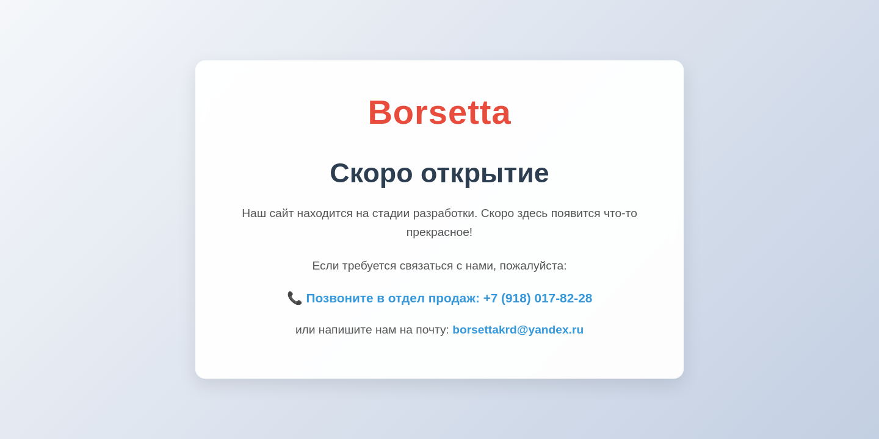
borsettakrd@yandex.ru (518, 329)
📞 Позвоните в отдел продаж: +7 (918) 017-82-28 (440, 298)
